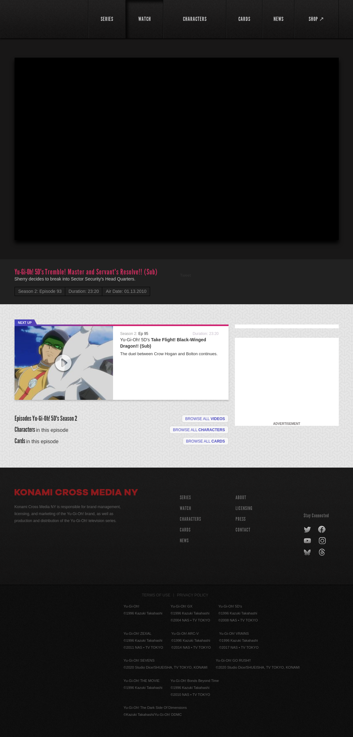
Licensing (244, 508)
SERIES (185, 497)
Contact (243, 530)
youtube (308, 541)
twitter (308, 529)
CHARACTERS (190, 519)
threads (323, 552)
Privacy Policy (192, 595)
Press (241, 519)
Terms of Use (156, 595)
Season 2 (68, 418)
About (241, 497)
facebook (322, 529)
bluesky (308, 552)
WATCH (185, 508)
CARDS (185, 530)
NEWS (184, 541)
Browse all (205, 419)
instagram (323, 541)
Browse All (205, 441)
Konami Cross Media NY (76, 493)
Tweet (185, 275)
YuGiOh (48, 18)
